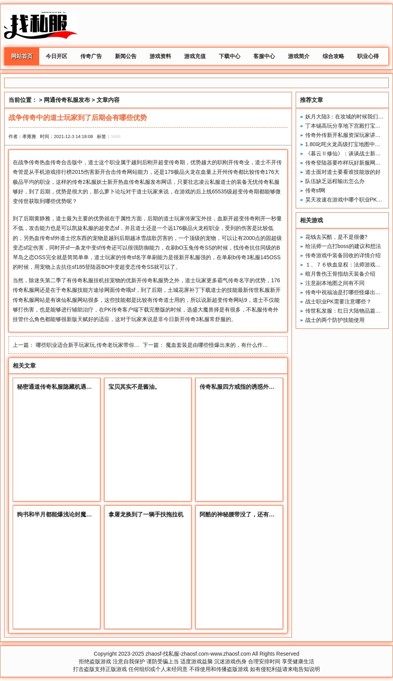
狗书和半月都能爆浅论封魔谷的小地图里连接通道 (80, 514)
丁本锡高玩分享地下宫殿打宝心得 (345, 126)
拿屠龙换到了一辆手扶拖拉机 (145, 514)
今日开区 (56, 56)
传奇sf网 (315, 190)
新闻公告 (126, 56)
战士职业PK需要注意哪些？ (338, 301)
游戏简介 (299, 56)
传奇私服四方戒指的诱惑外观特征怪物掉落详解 (260, 386)
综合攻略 (333, 56)
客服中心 (264, 56)
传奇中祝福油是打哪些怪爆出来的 (345, 292)
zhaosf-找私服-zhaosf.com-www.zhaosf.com (198, 654)
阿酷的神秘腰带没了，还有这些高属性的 (251, 514)
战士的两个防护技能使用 (335, 320)
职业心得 (368, 56)
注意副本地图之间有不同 (335, 283)
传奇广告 (91, 56)
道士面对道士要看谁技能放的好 (343, 172)
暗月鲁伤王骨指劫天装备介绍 (340, 274)
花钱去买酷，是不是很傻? (336, 237)
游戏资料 (160, 56)
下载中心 (229, 56)
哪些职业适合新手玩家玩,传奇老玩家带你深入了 (93, 345)
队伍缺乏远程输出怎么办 (335, 181)
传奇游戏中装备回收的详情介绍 (343, 255)
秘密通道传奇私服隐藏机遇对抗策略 (63, 386)
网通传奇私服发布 (67, 100)
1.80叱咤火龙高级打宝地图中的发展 (348, 144)
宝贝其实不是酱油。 (134, 386)
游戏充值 (195, 56)
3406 (116, 136)
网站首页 (22, 56)
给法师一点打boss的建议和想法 (343, 246)
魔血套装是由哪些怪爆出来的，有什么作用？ (219, 345)
